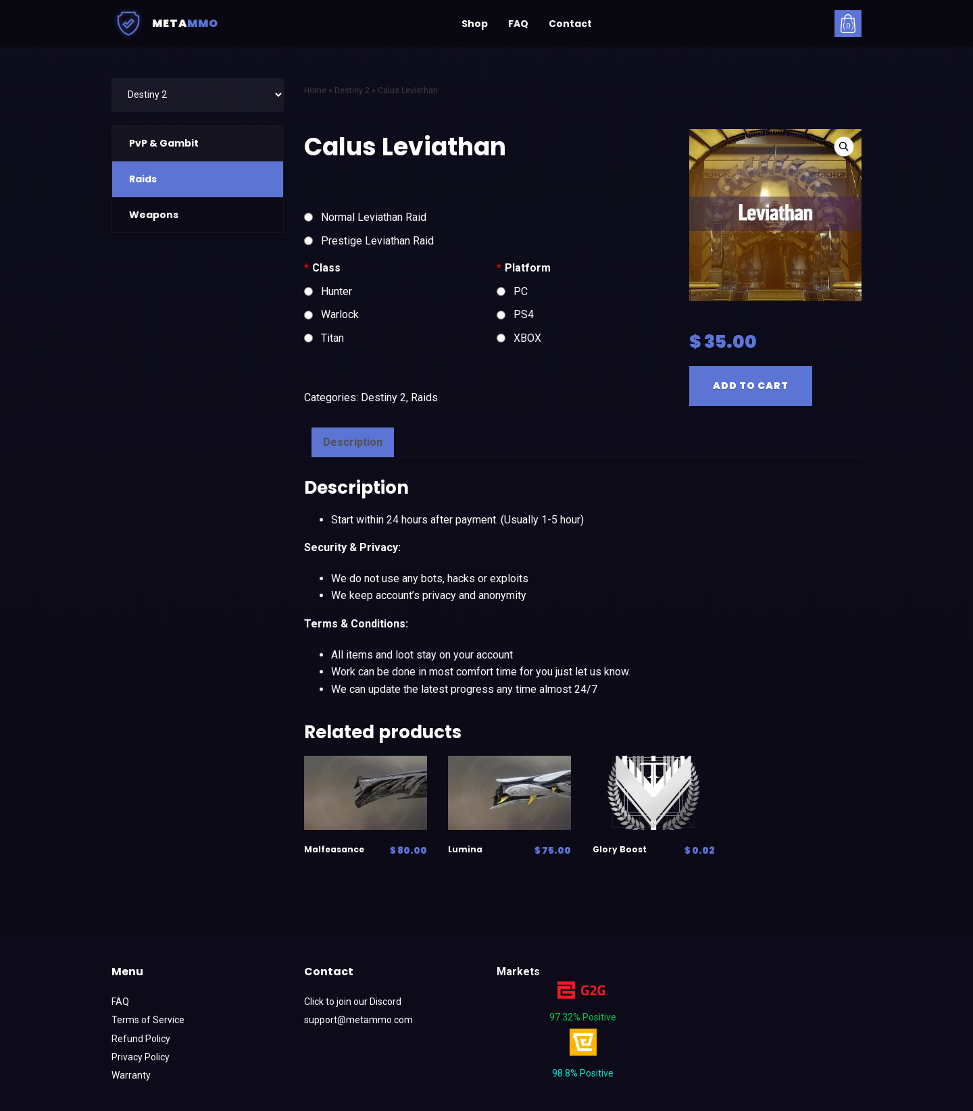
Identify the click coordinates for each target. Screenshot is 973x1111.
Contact (570, 23)
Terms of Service (147, 1019)
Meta (164, 24)
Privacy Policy (140, 1057)
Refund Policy (140, 1038)
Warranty (131, 1075)
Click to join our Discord (352, 1001)
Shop (474, 23)
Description (352, 442)
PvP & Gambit (164, 143)
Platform (524, 267)
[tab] (352, 442)
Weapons (153, 215)
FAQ (518, 23)
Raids (143, 179)
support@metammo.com (358, 1019)
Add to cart (751, 385)
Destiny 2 (383, 397)
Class (322, 267)
